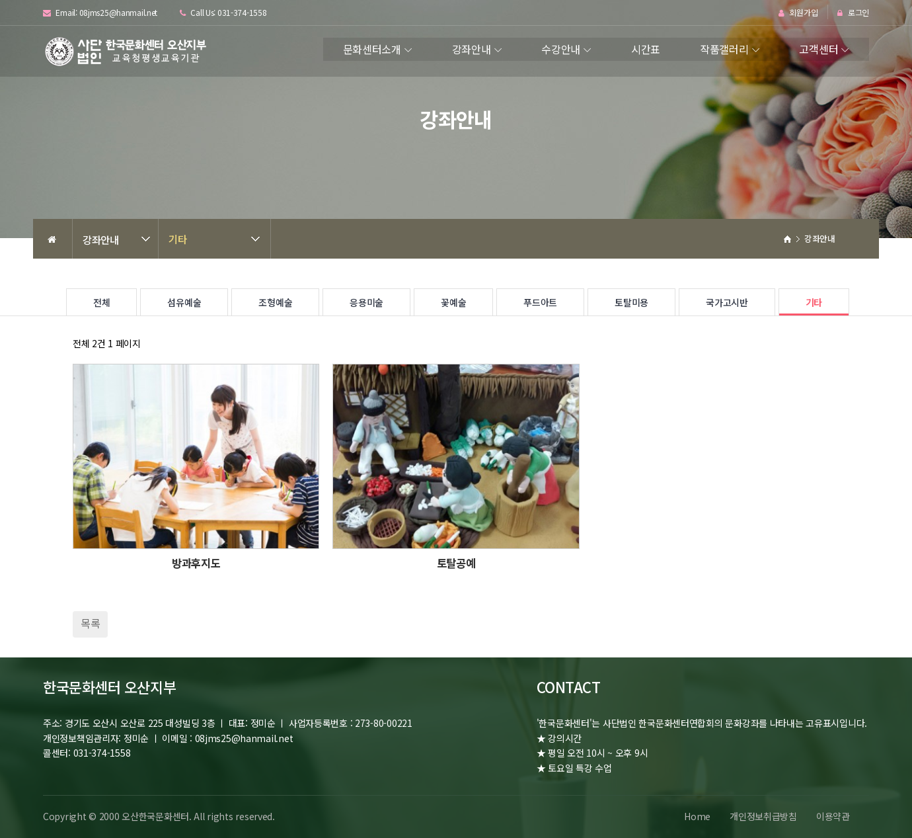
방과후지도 (196, 563)
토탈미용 (631, 302)
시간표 (645, 49)
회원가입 (798, 13)
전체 (101, 302)
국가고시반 (727, 302)
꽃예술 (453, 302)
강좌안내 (471, 49)
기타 (177, 238)
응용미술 (366, 302)
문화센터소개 (372, 49)
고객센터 (818, 49)
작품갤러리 (724, 49)
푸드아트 (540, 302)
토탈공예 (456, 563)
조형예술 (275, 302)
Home (695, 816)
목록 (90, 623)
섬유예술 (184, 302)
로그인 (853, 13)
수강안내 (560, 49)
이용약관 (832, 816)
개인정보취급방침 (762, 816)
